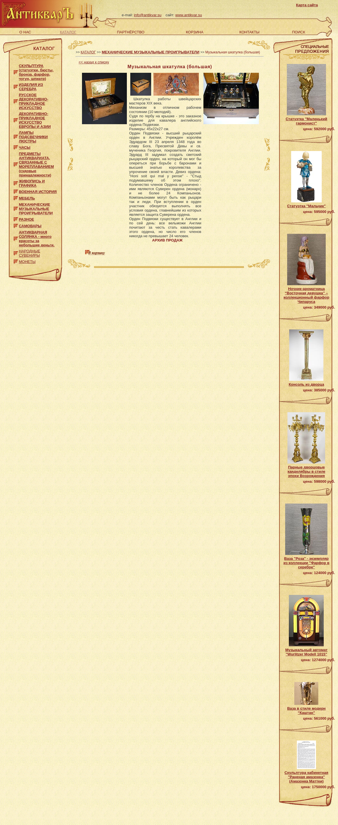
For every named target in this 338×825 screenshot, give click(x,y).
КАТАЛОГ (68, 32)
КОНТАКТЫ (249, 32)
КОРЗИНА (194, 32)
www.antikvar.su (188, 15)
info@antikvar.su (147, 15)
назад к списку (94, 62)
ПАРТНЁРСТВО (131, 32)
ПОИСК (298, 32)
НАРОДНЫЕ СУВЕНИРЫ (29, 253)
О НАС (25, 32)
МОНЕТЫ (27, 261)
